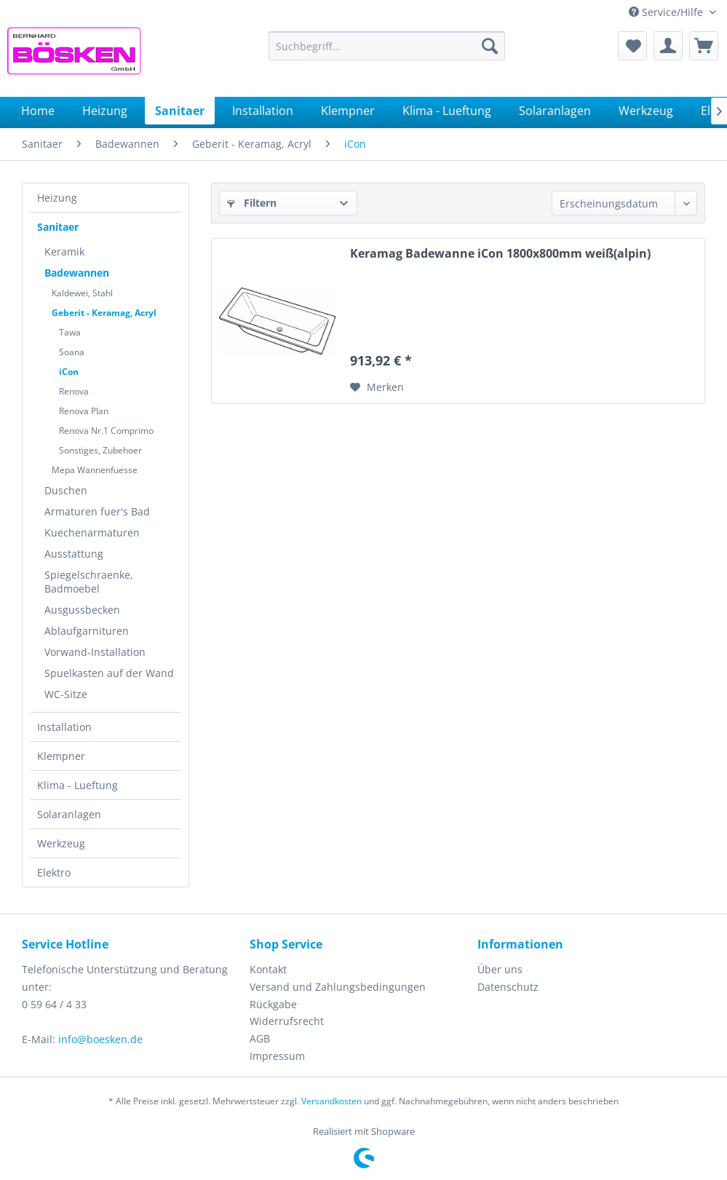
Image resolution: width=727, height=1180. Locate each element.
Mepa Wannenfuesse (95, 470)
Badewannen (76, 273)
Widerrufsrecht (287, 1021)
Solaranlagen (69, 814)
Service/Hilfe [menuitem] (667, 12)
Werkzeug (61, 843)
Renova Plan (83, 411)
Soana (71, 352)
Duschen (65, 490)
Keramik (64, 251)
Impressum (277, 1056)
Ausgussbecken (82, 610)
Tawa (70, 332)
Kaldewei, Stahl (82, 293)
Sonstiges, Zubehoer (100, 450)
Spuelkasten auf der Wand (109, 673)
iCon (69, 371)
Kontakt (268, 969)
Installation (64, 727)
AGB (260, 1038)
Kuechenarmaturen (92, 532)
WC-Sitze (65, 694)
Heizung (57, 198)
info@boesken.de (100, 1039)
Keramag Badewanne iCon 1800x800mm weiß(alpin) (500, 253)
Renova (74, 391)
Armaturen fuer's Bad (97, 511)
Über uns (500, 969)
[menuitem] (387, 45)
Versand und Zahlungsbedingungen (338, 987)
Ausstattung (73, 554)
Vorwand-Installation (95, 652)
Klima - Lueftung (77, 785)
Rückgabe (273, 1004)
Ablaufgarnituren (86, 631)
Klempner (61, 756)
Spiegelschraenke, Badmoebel (88, 581)
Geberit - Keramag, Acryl (104, 312)
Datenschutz (508, 987)
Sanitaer (58, 227)
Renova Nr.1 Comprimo (106, 430)
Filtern (252, 203)
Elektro (54, 872)
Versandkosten (331, 1101)
